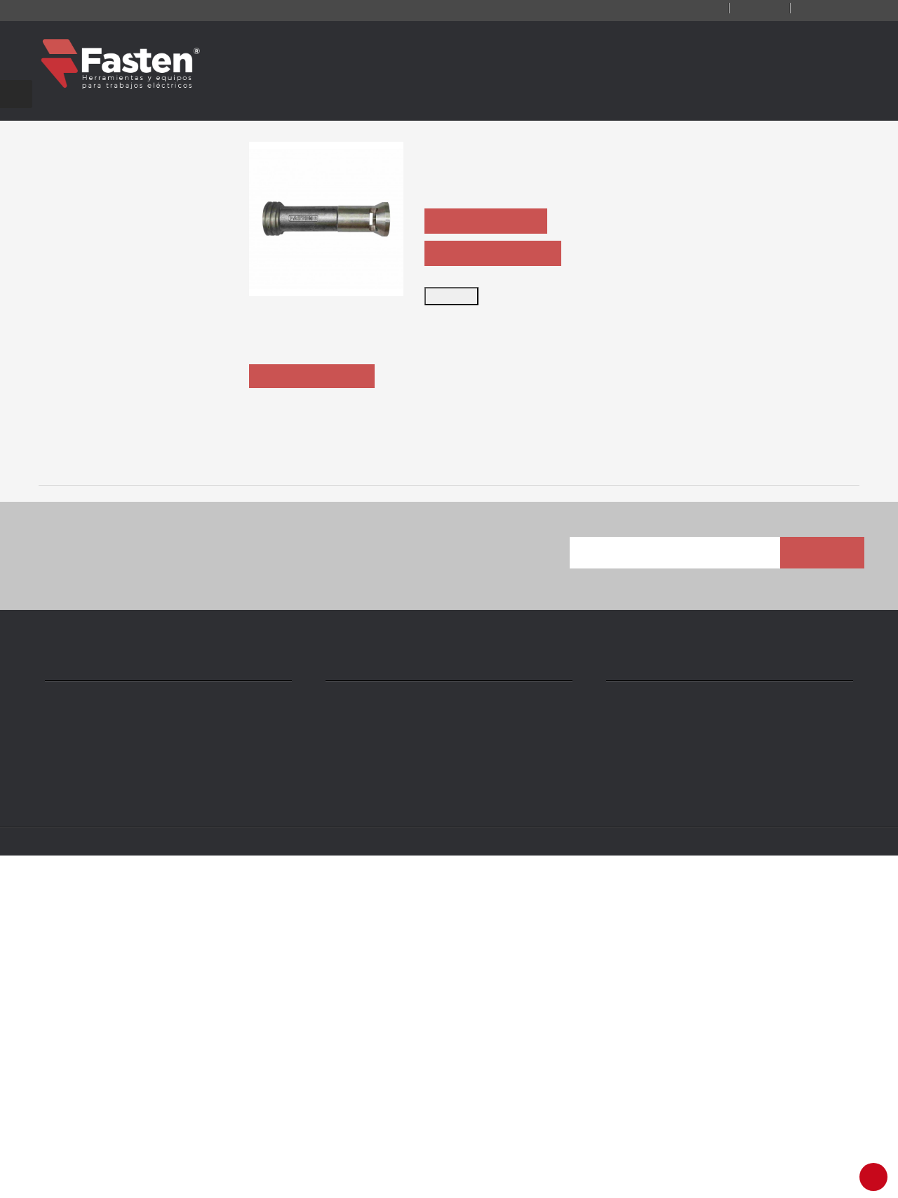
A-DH (470, 793)
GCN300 (806, 793)
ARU (302, 793)
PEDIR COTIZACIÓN (490, 235)
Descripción (314, 459)
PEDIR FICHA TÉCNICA (498, 268)
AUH (639, 793)
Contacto (667, 9)
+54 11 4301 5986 (383, 1084)
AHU (134, 793)
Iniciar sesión (822, 9)
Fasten (143, 1178)
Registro (742, 9)
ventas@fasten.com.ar (398, 1105)
